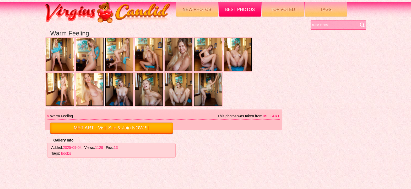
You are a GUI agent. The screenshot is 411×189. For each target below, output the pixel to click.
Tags (325, 9)
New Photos (197, 9)
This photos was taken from (249, 116)
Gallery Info (63, 140)
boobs (66, 153)
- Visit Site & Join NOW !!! (111, 127)
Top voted (283, 9)
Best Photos (240, 9)
